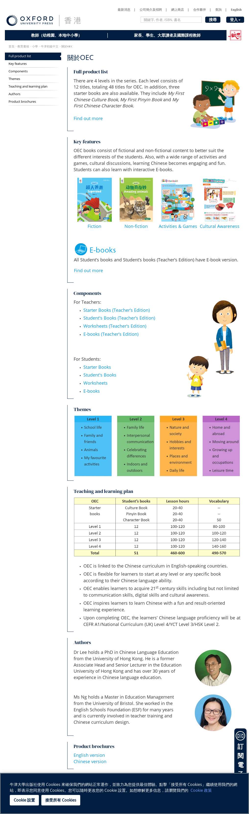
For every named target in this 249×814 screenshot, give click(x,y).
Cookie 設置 (24, 800)
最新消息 (124, 10)
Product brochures (22, 102)
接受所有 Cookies (60, 800)
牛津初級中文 (49, 46)
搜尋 (213, 19)
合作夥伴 (199, 10)
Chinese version (90, 761)
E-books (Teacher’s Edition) (110, 334)
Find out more (88, 118)
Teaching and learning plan (28, 86)
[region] (124, 793)
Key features (18, 64)
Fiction (94, 226)
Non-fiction (136, 226)
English (236, 10)
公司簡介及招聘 (151, 10)
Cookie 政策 (201, 790)
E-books (91, 391)
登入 (235, 19)
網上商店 (177, 10)
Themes (14, 79)
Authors (14, 94)
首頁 (11, 46)
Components (18, 71)
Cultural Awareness (219, 226)
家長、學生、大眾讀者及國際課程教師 (167, 35)
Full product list (20, 56)
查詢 (218, 10)
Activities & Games (178, 226)
